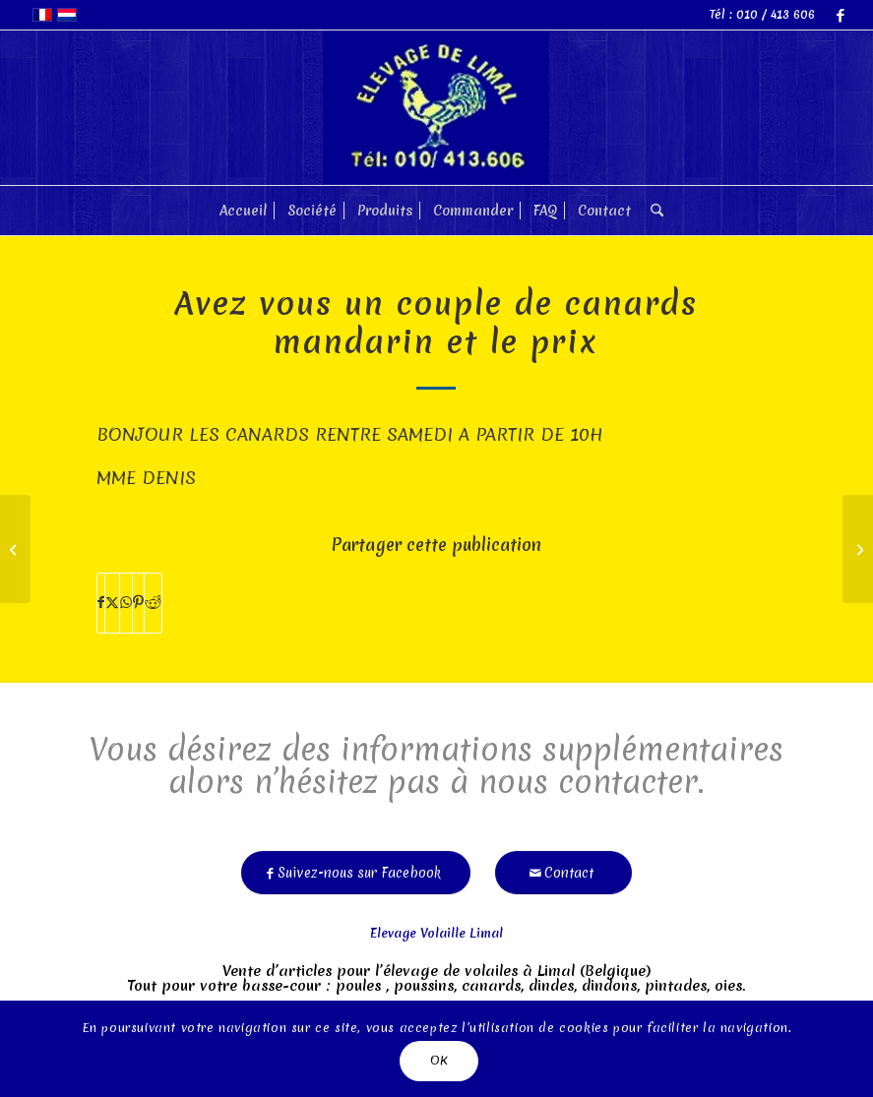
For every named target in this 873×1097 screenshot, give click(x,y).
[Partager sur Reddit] (153, 603)
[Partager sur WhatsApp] (126, 603)
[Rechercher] (652, 210)
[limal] (436, 107)
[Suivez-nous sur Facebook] (355, 866)
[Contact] (563, 866)
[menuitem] (243, 210)
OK (439, 1060)
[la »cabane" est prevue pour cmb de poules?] (857, 549)
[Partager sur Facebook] (100, 603)
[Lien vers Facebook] (840, 15)
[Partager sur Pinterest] (138, 603)
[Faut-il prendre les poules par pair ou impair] (15, 549)
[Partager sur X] (112, 603)
